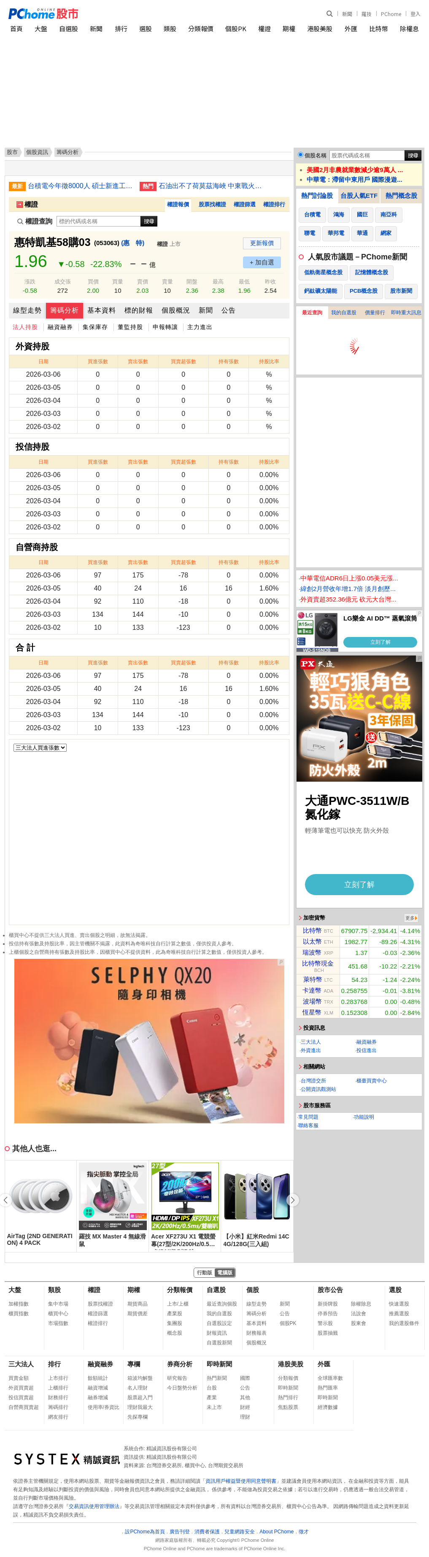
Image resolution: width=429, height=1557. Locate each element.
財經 (245, 1407)
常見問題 (308, 1117)
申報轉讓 (165, 327)
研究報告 (177, 1378)
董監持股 (130, 327)
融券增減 (98, 1397)
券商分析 (179, 1364)
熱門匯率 (328, 1388)
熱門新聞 (217, 1378)
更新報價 (262, 243)
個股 (252, 1289)
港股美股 (319, 28)
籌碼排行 (58, 1407)
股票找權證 (212, 204)
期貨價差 (137, 1314)
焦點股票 (288, 1407)
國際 (245, 1378)
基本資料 (101, 310)
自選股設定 (219, 1323)
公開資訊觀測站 (318, 1089)
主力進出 (200, 327)
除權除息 (361, 1304)
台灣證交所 (313, 1081)
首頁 (16, 28)
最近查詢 (312, 313)
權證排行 (274, 204)
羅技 (367, 13)
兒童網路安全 (239, 1532)
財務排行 (58, 1397)
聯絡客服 (308, 1125)
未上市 (214, 1407)
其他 (245, 1397)
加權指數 (18, 1304)
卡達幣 (311, 990)
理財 (245, 1417)
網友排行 (58, 1417)
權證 (264, 28)
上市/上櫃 (178, 1304)
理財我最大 (140, 1407)
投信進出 (366, 1050)
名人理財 (137, 1388)
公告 (228, 310)
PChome (391, 13)
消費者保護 (207, 1532)
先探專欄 (137, 1417)
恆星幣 (311, 1012)
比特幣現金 (318, 963)
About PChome (276, 1532)
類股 (170, 28)
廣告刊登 (180, 1532)
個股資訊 (37, 152)
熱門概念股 (401, 195)
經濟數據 (328, 1407)
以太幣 (312, 941)
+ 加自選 (262, 262)
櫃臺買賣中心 (371, 1081)
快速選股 (399, 1304)
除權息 (409, 28)
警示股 (325, 1323)
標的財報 (138, 310)
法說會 (358, 1314)
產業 (212, 1397)
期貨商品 (137, 1304)
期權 (289, 28)
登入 (415, 13)
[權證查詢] (99, 221)
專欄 (133, 1364)
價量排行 (375, 313)
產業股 (174, 1314)
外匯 (351, 28)
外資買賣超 (21, 1388)
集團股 (174, 1323)
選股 (145, 28)
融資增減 (98, 1388)
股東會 (358, 1323)
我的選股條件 (404, 1323)
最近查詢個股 (222, 1304)
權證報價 (178, 204)
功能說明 (364, 1117)
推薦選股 (399, 1314)
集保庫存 (95, 327)
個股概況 (176, 310)
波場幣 (312, 1001)
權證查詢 (34, 221)
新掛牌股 (328, 1304)
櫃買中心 (58, 1314)
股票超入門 (140, 1397)
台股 (212, 1388)
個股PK (235, 28)
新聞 (347, 13)
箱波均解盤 (140, 1378)
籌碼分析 (64, 310)
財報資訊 (217, 1333)
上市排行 (58, 1378)
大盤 (41, 28)
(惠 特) (132, 242)
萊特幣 (312, 979)
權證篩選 (245, 204)
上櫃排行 (58, 1388)
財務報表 (256, 1333)
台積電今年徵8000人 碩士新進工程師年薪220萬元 (80, 185)
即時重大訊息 (406, 313)
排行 (121, 28)
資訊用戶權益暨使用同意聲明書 (240, 1481)
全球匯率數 (330, 1378)
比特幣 (378, 28)
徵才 (304, 1532)
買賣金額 (18, 1378)
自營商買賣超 (23, 1407)
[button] (292, 1200)
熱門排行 (288, 1397)
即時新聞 (219, 1364)
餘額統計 (98, 1378)
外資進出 (311, 1050)
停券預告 (328, 1314)
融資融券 (60, 327)
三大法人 (311, 1042)
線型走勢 (27, 310)
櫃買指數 (18, 1314)
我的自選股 (343, 313)
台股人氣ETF (359, 195)
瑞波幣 (311, 952)
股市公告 (330, 1289)
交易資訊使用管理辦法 (94, 1506)
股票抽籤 (328, 1333)
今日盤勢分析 (182, 1388)
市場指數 (58, 1323)
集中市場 (58, 1304)
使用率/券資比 (103, 1407)
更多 (410, 917)
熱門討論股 (317, 195)
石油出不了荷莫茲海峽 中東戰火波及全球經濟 (211, 185)
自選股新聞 (219, 1343)
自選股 (68, 28)
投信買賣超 (21, 1397)
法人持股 (25, 327)
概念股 (174, 1333)
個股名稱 (315, 155)
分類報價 (200, 28)
